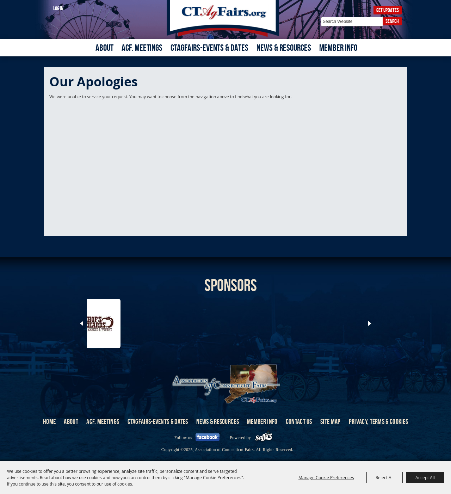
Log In (58, 8)
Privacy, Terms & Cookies (378, 421)
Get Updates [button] (387, 10)
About (104, 48)
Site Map (330, 421)
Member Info (338, 48)
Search (392, 21)
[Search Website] (352, 21)
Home (49, 421)
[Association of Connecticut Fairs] (226, 18)
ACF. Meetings (142, 48)
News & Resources (284, 48)
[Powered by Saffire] (263, 437)
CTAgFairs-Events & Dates (209, 48)
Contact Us (299, 421)
